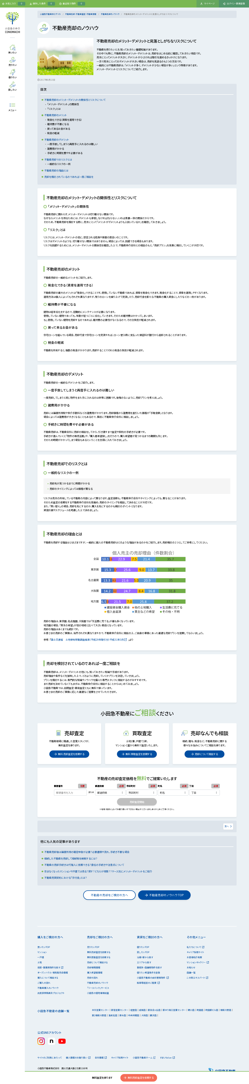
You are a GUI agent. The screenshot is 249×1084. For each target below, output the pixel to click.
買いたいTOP (43, 947)
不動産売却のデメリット (56, 139)
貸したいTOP (143, 952)
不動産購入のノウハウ (47, 987)
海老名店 (112, 1015)
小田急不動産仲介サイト (50, 14)
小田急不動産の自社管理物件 (153, 977)
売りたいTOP (93, 947)
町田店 (200, 1010)
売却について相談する (204, 754)
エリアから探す (144, 962)
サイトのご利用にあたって (49, 1057)
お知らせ (191, 967)
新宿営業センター (119, 1010)
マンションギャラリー (198, 962)
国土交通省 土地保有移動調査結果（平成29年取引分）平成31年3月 (89, 639)
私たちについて (195, 947)
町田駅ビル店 (211, 1010)
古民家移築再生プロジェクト (50, 993)
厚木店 (122, 1015)
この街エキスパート (197, 977)
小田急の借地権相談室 (98, 993)
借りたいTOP (143, 947)
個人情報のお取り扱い (78, 1057)
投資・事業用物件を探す (50, 967)
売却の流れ (92, 977)
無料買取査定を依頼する (98, 957)
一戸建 (40, 957)
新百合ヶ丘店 (154, 1010)
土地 (39, 962)
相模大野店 (225, 1010)
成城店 (142, 1010)
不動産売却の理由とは (56, 170)
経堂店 (133, 1010)
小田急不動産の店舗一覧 (53, 1011)
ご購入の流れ (43, 982)
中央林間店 (133, 1015)
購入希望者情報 (94, 972)
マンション (42, 952)
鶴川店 (191, 1010)
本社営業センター (100, 1010)
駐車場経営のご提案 (148, 982)
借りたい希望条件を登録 (148, 972)
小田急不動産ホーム (144, 1057)
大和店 (144, 1015)
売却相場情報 (93, 967)
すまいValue (167, 1057)
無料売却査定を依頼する (138, 1077)
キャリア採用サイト (195, 952)
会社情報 (101, 1057)
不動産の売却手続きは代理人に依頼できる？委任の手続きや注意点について (84, 865)
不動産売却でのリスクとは (58, 159)
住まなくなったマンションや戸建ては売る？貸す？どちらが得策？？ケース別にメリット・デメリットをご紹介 (98, 871)
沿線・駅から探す (145, 957)
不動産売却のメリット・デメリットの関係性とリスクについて (75, 100)
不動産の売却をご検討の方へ (109, 895)
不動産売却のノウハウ (110, 14)
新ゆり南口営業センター (174, 1010)
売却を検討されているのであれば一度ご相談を (68, 177)
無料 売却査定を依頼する (69, 754)
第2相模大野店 (99, 1015)
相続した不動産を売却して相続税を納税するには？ (70, 858)
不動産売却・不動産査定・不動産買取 (80, 14)
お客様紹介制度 (194, 957)
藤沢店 (153, 1015)
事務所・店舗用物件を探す (149, 967)
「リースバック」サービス (98, 987)
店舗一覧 (191, 972)
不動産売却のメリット (55, 115)
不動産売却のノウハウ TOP (164, 895)
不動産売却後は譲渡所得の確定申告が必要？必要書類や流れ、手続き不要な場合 (86, 852)
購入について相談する (47, 977)
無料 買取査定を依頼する (137, 754)
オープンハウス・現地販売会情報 (52, 972)
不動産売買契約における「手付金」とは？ (65, 877)
